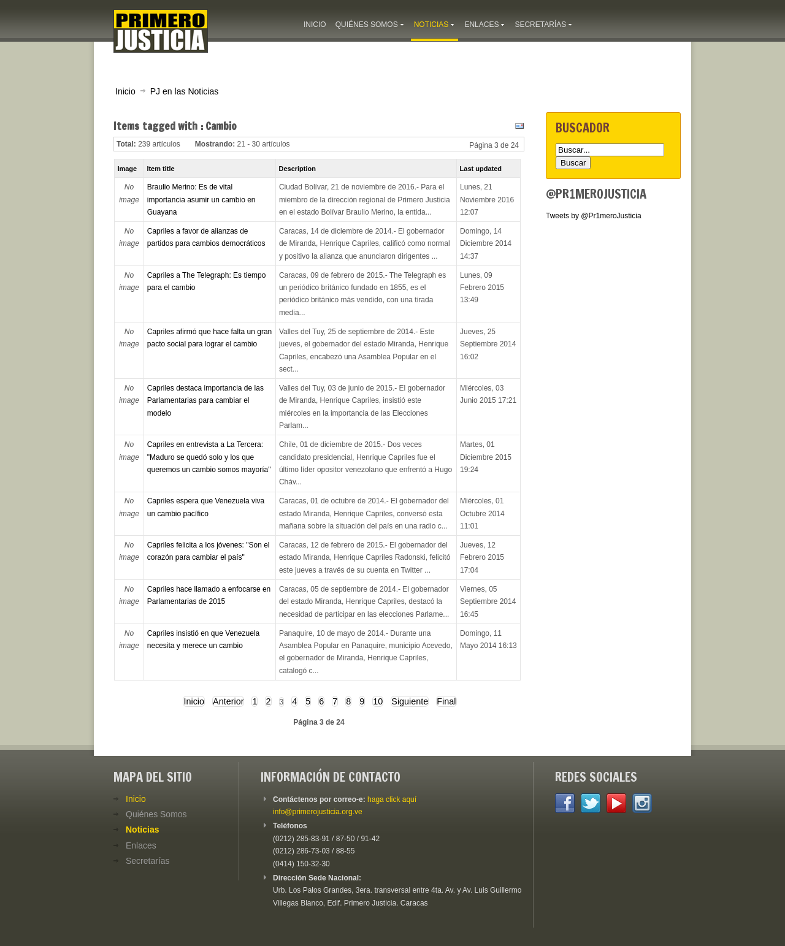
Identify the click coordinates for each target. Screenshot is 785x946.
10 (378, 701)
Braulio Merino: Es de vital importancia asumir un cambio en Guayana (201, 199)
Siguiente (409, 701)
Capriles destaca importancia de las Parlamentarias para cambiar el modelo (205, 401)
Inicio (125, 91)
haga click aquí (391, 799)
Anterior (228, 701)
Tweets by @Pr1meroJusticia (593, 216)
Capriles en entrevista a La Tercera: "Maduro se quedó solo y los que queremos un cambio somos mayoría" (209, 457)
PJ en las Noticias (184, 91)
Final (446, 701)
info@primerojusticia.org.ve (317, 811)
